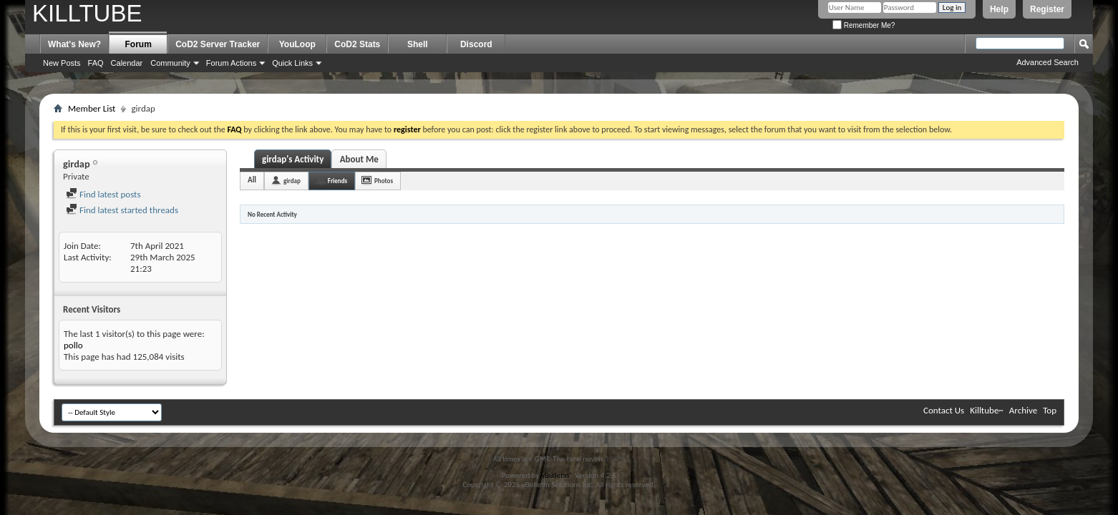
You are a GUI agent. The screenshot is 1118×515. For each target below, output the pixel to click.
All (252, 180)
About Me (359, 159)
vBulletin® (557, 475)
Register (1047, 9)
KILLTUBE (87, 13)
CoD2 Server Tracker (217, 44)
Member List (91, 108)
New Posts (62, 63)
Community (170, 63)
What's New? (74, 44)
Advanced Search (1047, 62)
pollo (73, 345)
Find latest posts (103, 194)
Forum (138, 44)
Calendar (127, 63)
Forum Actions (231, 63)
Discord (476, 44)
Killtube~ (986, 410)
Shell (417, 44)
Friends (337, 181)
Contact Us (943, 410)
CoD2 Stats (357, 44)
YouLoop (297, 44)
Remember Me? (863, 25)
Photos (383, 181)
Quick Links (292, 63)
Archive (1023, 410)
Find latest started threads (122, 210)
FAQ (96, 63)
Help (999, 9)
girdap (292, 181)
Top (1049, 410)
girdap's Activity (293, 159)
